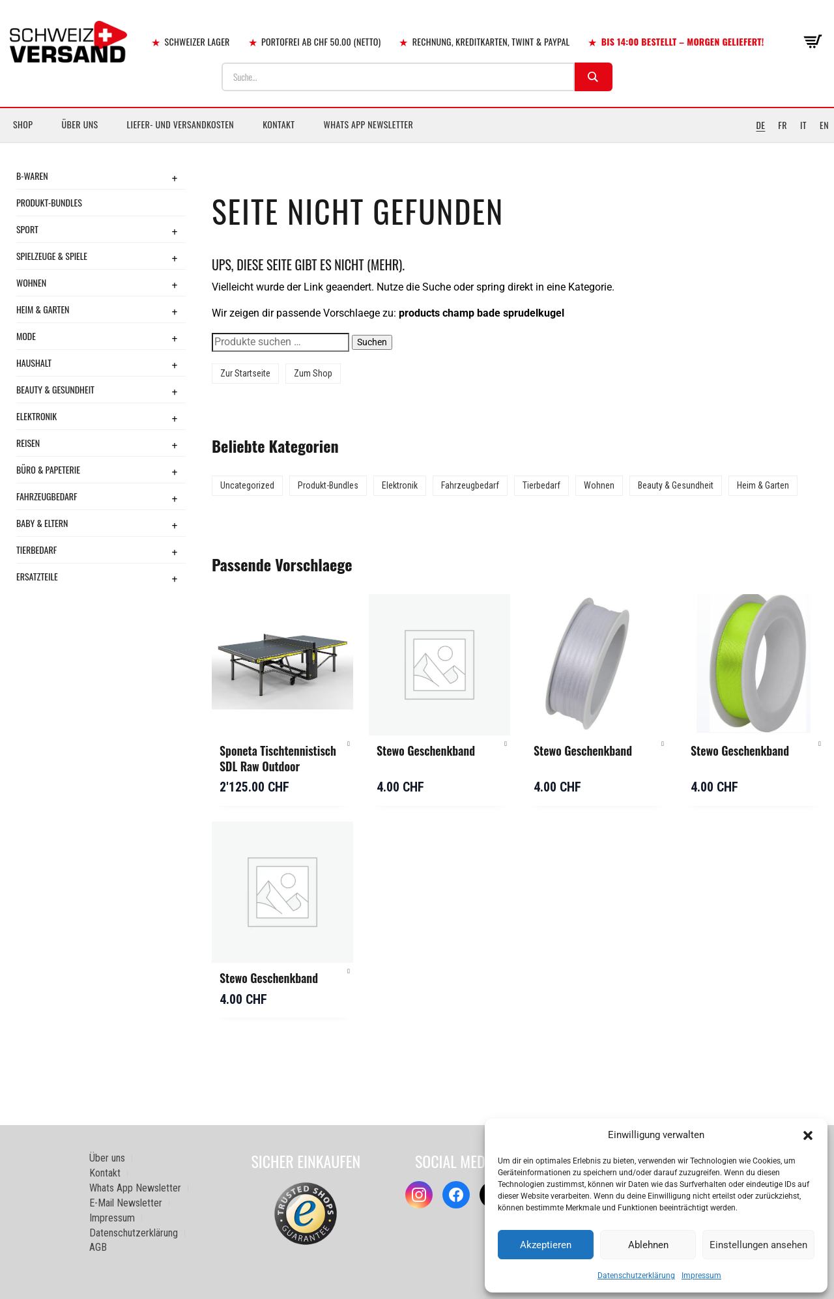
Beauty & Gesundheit (55, 389)
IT (803, 125)
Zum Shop (313, 373)
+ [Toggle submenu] (174, 177)
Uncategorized (247, 485)
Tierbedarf (36, 549)
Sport (27, 229)
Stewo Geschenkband (426, 750)
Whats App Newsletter (369, 124)
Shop (23, 124)
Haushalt (33, 362)
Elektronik (36, 416)
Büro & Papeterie (48, 469)
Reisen (28, 443)
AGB (98, 1247)
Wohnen (31, 282)
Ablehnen (648, 1245)
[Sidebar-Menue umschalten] (417, 142)
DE (760, 125)
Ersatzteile (37, 576)
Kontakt (279, 124)
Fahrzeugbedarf (47, 496)
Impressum (701, 1275)
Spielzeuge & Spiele (51, 256)
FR (782, 125)
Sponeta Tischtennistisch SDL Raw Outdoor (278, 758)
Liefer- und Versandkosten (181, 124)
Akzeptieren (545, 1245)
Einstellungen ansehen (758, 1245)
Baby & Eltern (42, 523)
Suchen (372, 342)
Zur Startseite (245, 373)
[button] (807, 1135)
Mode (26, 336)
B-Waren (32, 175)
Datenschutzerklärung (636, 1275)
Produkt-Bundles (49, 202)
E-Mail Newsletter (125, 1203)
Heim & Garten (42, 309)
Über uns (79, 124)
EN (824, 125)
